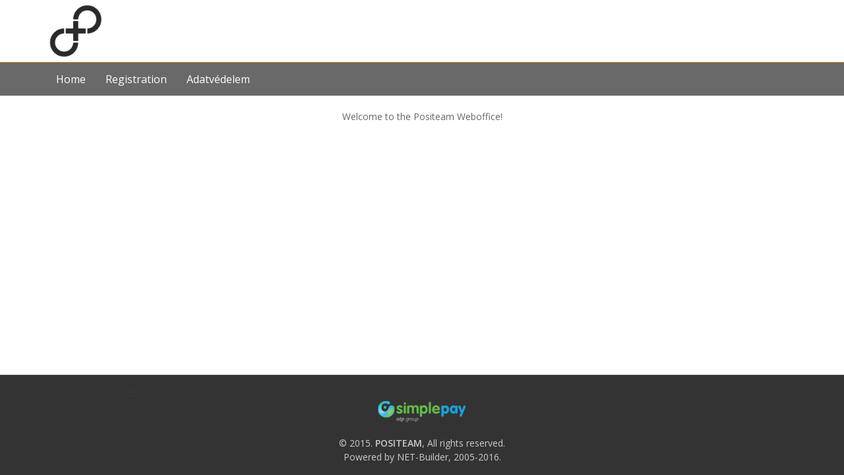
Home (71, 79)
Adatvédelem (218, 79)
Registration (136, 79)
